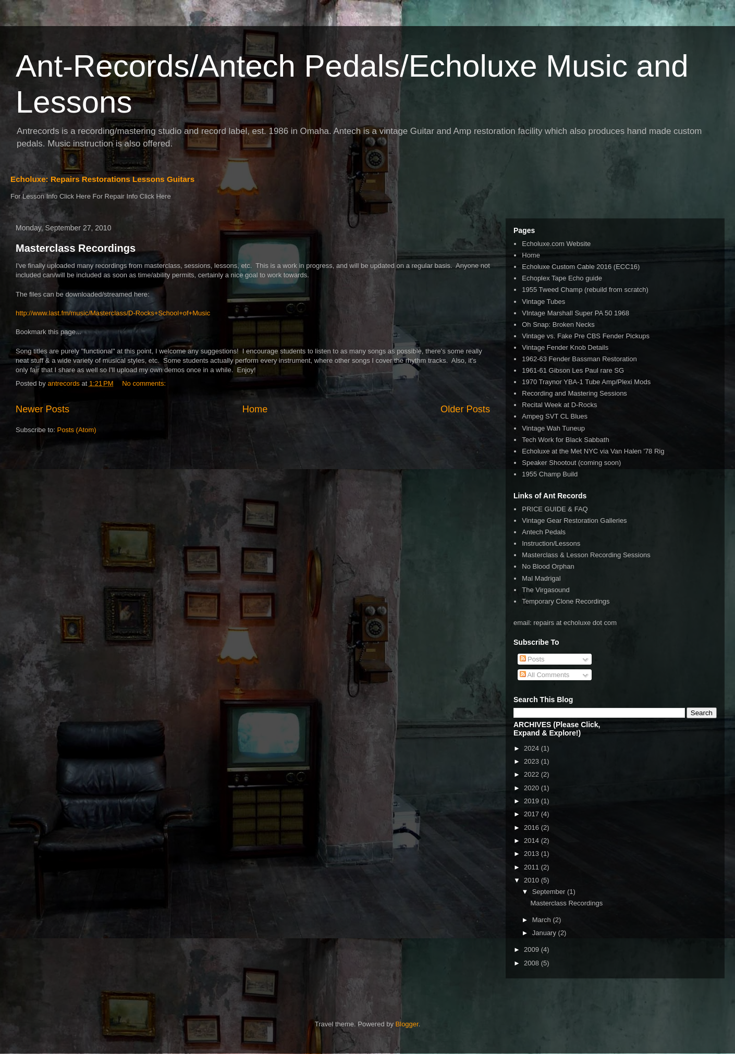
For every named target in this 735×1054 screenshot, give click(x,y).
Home (255, 409)
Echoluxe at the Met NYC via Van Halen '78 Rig (593, 451)
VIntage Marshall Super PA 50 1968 (575, 313)
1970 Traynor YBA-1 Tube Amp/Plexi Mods (586, 382)
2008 (532, 963)
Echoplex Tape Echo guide (562, 278)
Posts (532, 659)
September (549, 892)
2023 (532, 761)
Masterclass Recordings (76, 248)
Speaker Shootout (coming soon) (571, 463)
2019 (532, 801)
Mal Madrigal (541, 578)
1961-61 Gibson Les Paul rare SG (573, 370)
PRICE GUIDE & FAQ (554, 509)
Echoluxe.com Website (556, 244)
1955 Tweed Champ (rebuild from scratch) (585, 289)
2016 (532, 827)
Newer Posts (42, 409)
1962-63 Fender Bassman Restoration (579, 359)
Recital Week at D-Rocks (559, 405)
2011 (532, 867)
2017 (532, 814)
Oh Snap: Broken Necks (558, 324)
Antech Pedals (544, 532)
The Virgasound (546, 590)
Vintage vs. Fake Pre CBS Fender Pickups (586, 336)
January (545, 933)
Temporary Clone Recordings (565, 601)
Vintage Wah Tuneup (553, 428)
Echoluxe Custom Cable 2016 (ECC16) (581, 267)
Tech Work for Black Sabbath (565, 440)
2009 (532, 949)
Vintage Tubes (543, 301)
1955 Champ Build (550, 474)
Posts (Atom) (76, 430)
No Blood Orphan (548, 566)
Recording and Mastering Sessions (574, 393)
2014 (532, 840)
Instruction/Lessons (551, 543)
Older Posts (465, 409)
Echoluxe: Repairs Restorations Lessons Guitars (102, 179)
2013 (532, 853)
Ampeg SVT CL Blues (554, 416)
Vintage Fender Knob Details (565, 347)
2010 (532, 880)
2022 (532, 774)
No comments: (144, 383)
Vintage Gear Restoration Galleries (574, 520)
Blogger (407, 1024)
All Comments (545, 675)
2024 (532, 748)
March (542, 920)
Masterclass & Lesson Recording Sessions (586, 555)
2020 (532, 788)
